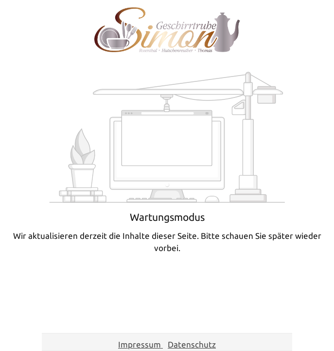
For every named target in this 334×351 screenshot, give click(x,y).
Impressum (140, 344)
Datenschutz (192, 344)
